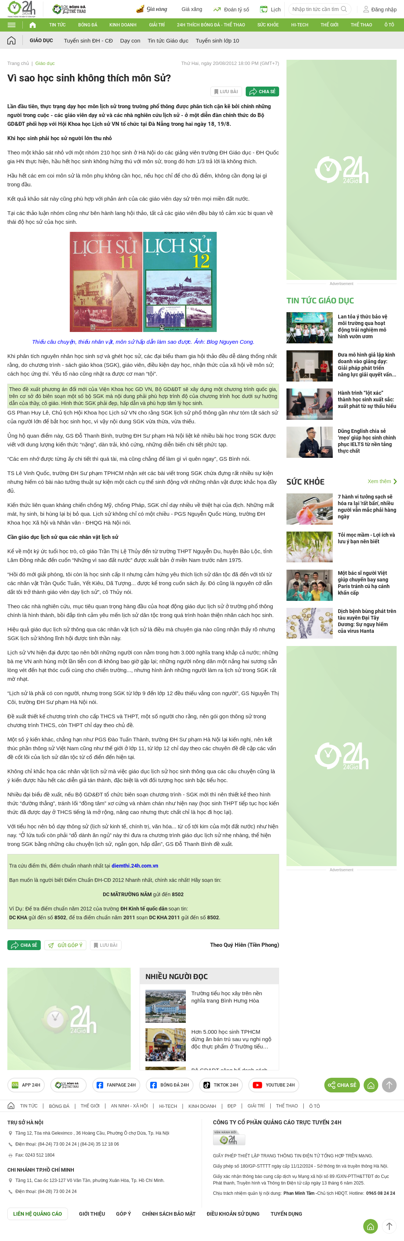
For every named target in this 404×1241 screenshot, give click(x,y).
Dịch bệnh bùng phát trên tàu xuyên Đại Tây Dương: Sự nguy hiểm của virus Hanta (367, 621)
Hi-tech (300, 25)
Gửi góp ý (65, 945)
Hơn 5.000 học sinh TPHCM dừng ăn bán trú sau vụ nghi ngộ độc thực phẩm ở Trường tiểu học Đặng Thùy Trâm (231, 1039)
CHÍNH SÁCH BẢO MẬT (169, 1214)
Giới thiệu (92, 1214)
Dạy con (130, 40)
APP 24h (26, 1085)
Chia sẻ (267, 91)
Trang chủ (18, 63)
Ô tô (389, 25)
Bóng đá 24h (169, 1085)
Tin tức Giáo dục (168, 40)
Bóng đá (87, 25)
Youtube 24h (274, 1085)
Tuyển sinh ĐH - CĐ (88, 40)
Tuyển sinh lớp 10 (217, 40)
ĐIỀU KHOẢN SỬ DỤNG (233, 1214)
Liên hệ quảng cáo (37, 1214)
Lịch (270, 9)
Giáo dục (41, 40)
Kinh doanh (123, 25)
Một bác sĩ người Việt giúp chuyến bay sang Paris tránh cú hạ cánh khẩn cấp (364, 583)
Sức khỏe (268, 25)
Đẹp (232, 1106)
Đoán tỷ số (231, 9)
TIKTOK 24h (220, 1085)
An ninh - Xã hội (129, 1106)
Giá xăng (192, 9)
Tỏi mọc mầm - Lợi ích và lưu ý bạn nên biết (366, 538)
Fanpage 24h (116, 1085)
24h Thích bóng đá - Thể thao (211, 25)
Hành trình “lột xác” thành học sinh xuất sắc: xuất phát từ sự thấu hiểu (367, 399)
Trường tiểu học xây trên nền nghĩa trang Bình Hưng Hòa (226, 997)
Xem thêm (379, 481)
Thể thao (361, 25)
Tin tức (57, 25)
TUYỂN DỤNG (286, 1214)
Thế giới (329, 25)
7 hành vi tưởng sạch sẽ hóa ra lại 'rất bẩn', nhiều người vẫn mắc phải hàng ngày (367, 506)
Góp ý (123, 1214)
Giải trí (157, 25)
